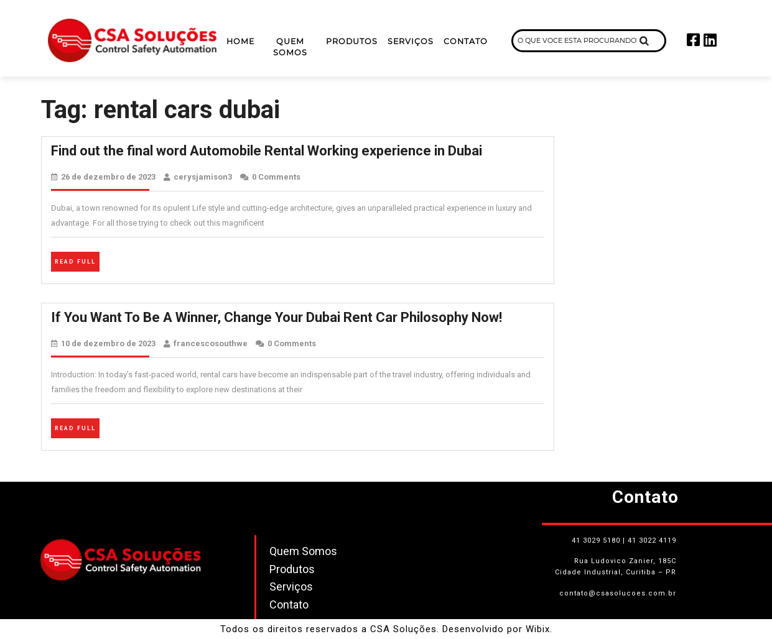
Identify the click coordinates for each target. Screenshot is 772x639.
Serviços (411, 41)
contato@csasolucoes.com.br (617, 593)
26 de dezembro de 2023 (108, 177)
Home (240, 41)
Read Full (77, 260)
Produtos (352, 41)
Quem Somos (290, 47)
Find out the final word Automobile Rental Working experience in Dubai (266, 151)
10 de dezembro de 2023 (108, 343)
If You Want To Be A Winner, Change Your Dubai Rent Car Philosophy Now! (276, 317)
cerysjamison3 (203, 177)
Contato (466, 41)
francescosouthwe (211, 343)
